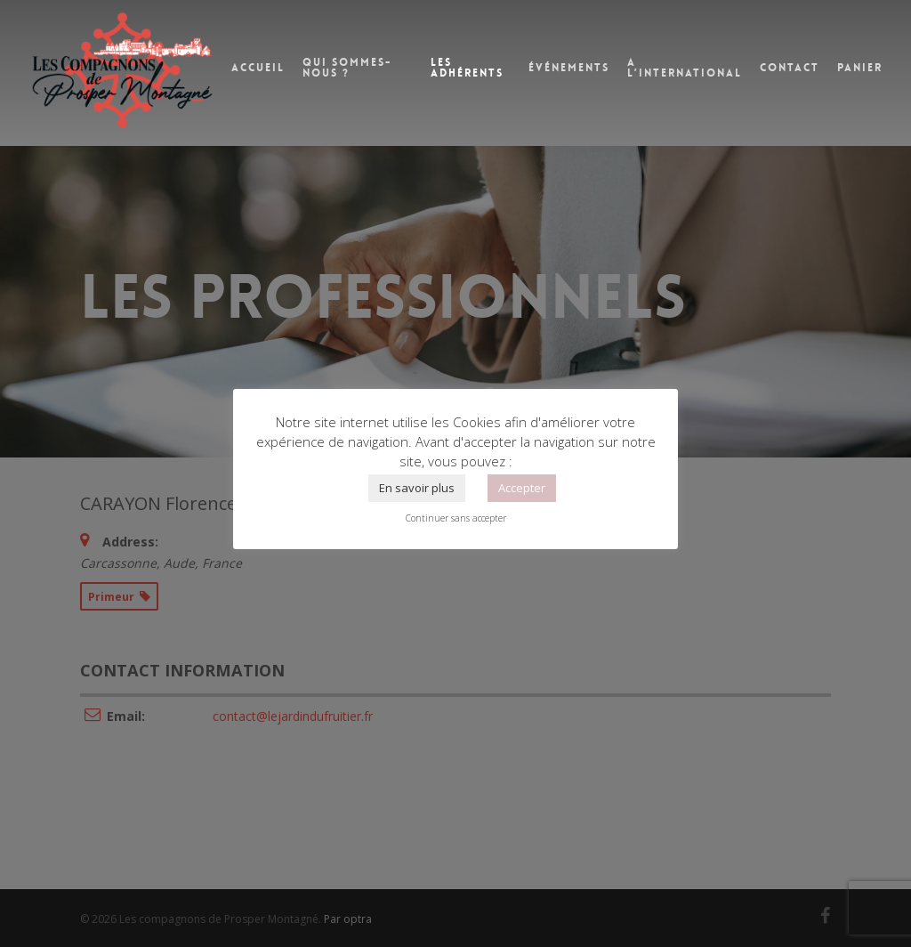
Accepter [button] (521, 488)
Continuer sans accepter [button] (456, 518)
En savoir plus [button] (417, 488)
